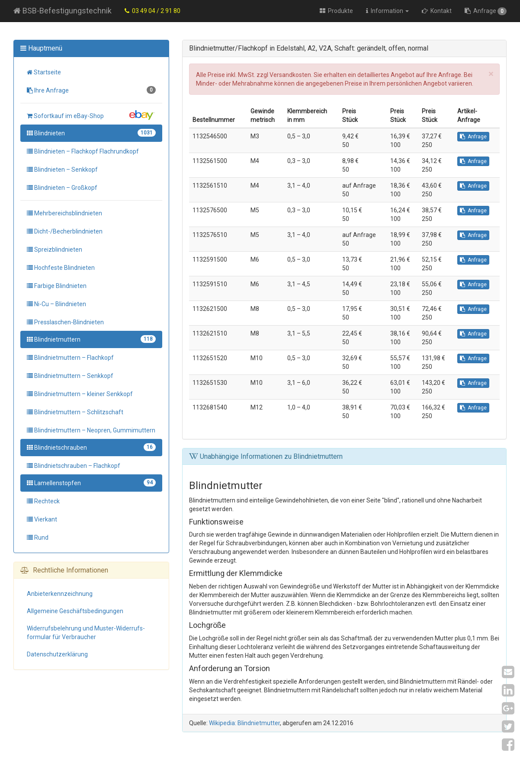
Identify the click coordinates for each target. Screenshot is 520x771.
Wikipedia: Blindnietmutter (244, 723)
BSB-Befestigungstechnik (62, 10)
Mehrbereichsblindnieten (64, 213)
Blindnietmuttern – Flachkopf (70, 357)
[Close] (490, 74)
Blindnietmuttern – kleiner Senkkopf (80, 393)
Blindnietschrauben (91, 447)
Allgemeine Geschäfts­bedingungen (75, 611)
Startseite (44, 72)
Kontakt (437, 10)
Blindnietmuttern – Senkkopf (70, 375)
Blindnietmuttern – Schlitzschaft (75, 412)
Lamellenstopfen (91, 482)
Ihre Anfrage (91, 90)
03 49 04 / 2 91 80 (152, 10)
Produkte (336, 10)
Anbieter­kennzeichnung (60, 593)
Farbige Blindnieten (57, 285)
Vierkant (42, 519)
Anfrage (486, 11)
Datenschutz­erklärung (57, 654)
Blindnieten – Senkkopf (62, 169)
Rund (37, 537)
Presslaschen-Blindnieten (65, 322)
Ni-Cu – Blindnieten (56, 304)
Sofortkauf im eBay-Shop (91, 115)
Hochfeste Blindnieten (61, 267)
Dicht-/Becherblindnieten (65, 231)
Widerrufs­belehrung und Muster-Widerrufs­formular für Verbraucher (86, 632)
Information (387, 10)
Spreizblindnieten (54, 249)
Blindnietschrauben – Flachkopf (73, 465)
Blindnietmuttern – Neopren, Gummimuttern (91, 430)
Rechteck (43, 501)
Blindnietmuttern (91, 339)
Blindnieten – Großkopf (62, 187)
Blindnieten (91, 133)
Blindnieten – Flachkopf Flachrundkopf (83, 151)
